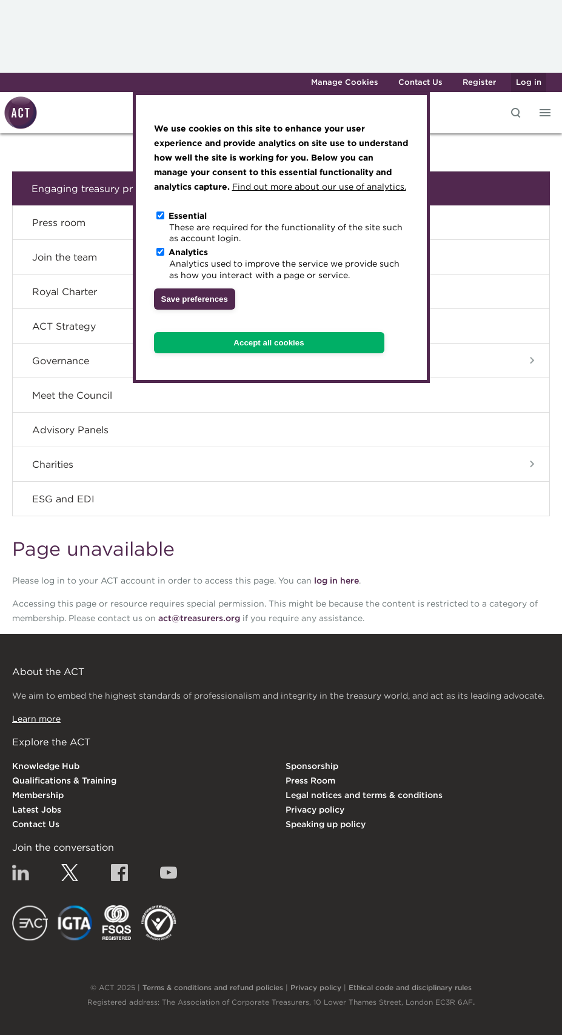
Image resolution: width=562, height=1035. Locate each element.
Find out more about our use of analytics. (319, 186)
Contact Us (420, 82)
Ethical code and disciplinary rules (410, 987)
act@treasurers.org (199, 618)
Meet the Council (72, 395)
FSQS (116, 922)
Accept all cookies (268, 342)
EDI (159, 922)
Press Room (310, 780)
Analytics (188, 252)
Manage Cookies (344, 82)
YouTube (168, 872)
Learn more (36, 718)
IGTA (75, 922)
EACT (30, 922)
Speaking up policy (326, 824)
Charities (52, 464)
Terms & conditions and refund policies (212, 987)
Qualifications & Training (64, 780)
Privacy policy (315, 809)
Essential (188, 215)
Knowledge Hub (45, 765)
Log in (528, 82)
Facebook (119, 872)
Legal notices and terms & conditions (364, 795)
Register (479, 82)
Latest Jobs (36, 809)
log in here (336, 580)
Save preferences (194, 299)
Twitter (69, 872)
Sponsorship (312, 765)
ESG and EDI (63, 499)
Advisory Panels (70, 430)
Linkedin (20, 872)
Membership (38, 795)
